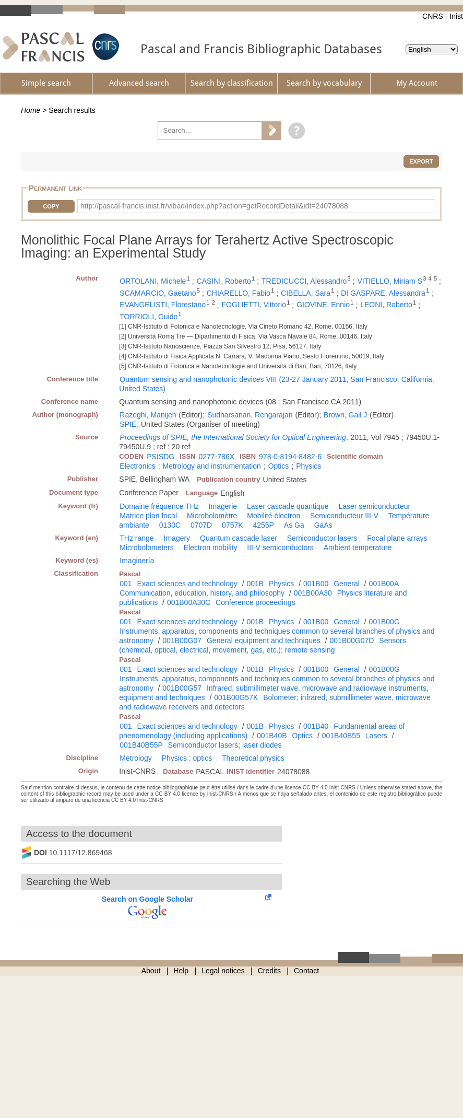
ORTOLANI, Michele (153, 281)
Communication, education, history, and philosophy (202, 593)
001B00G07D (352, 640)
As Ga (294, 525)
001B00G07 (181, 640)
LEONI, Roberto (386, 304)
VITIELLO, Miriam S (390, 281)
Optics (278, 466)
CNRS (432, 16)
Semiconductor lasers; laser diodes (225, 745)
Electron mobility (211, 547)
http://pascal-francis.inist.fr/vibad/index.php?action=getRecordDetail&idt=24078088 (214, 206)
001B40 (315, 726)
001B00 (315, 583)
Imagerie (223, 506)
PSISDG (160, 456)
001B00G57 (181, 688)
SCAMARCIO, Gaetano (158, 293)
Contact (306, 970)
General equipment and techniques (263, 640)
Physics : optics (187, 758)
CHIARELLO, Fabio (238, 293)
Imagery (177, 538)
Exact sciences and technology (187, 583)
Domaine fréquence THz (159, 506)
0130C (170, 525)
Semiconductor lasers (322, 538)
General (347, 583)
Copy (51, 206)
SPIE (128, 424)
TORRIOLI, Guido (148, 316)
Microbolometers (146, 547)
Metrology (135, 758)
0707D (201, 525)
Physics (308, 466)
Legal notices (223, 970)
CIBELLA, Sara (305, 293)
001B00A (384, 583)
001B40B (272, 735)
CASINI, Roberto (224, 281)
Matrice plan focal (148, 515)
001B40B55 (341, 735)
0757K (232, 525)
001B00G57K (236, 697)
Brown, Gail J (345, 415)
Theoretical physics (253, 758)
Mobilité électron (273, 515)
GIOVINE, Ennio (323, 304)
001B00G (384, 622)
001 (126, 583)
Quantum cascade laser (238, 538)
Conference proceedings (255, 602)
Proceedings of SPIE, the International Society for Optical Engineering (233, 437)
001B (255, 583)
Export (421, 161)
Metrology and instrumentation (212, 466)
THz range (136, 538)
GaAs (323, 525)
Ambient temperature (358, 547)
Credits (269, 970)
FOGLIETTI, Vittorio (254, 304)
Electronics (137, 466)
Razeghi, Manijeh (148, 415)
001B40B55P (141, 745)
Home (30, 110)
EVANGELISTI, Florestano (163, 304)
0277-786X (217, 456)
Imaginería (137, 560)
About (151, 970)
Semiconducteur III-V (344, 515)
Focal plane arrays (397, 538)
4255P (263, 525)
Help (180, 970)
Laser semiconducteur (374, 506)
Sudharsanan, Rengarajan (249, 415)
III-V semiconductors (280, 547)
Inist (456, 16)
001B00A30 (313, 593)
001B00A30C (188, 602)
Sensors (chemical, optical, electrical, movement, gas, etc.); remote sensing (262, 645)
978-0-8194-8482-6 (290, 456)
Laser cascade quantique (287, 506)
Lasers (376, 735)
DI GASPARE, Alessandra (383, 293)
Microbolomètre (212, 515)
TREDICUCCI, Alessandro (304, 281)
